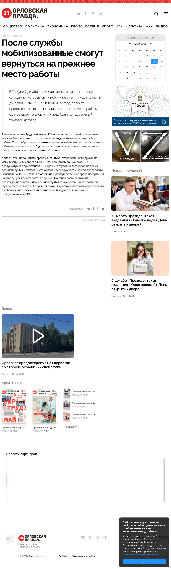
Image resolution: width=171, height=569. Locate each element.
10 (161, 61)
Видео (162, 26)
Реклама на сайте (83, 556)
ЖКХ (149, 26)
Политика (34, 26)
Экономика (57, 26)
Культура (134, 26)
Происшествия (85, 26)
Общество (12, 26)
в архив (71, 426)
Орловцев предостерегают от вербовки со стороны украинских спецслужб (36, 365)
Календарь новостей (140, 37)
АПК (119, 26)
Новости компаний (126, 170)
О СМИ (63, 556)
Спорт (107, 26)
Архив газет (11, 383)
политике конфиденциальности (140, 554)
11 (119, 66)
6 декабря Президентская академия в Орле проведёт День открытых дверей (139, 285)
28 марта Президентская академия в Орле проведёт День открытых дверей (139, 220)
